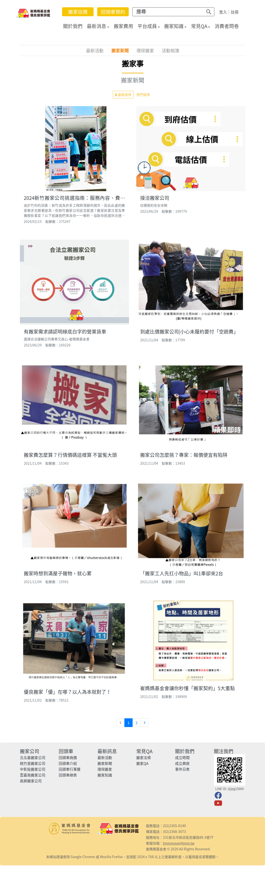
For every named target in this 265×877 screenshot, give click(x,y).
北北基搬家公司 (32, 757)
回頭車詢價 (68, 757)
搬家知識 (174, 26)
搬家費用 (123, 26)
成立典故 (182, 763)
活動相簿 (170, 50)
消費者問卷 (227, 26)
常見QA (199, 26)
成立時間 (182, 757)
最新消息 (96, 26)
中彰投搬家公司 (32, 769)
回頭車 (66, 751)
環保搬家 (145, 50)
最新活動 (95, 50)
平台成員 (147, 26)
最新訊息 (107, 751)
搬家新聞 (120, 50)
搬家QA (142, 763)
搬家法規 (143, 757)
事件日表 (182, 769)
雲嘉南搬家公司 (32, 775)
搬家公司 (29, 751)
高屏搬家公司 (31, 780)
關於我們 (72, 26)
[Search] (166, 11)
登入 (223, 12)
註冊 (235, 12)
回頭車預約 (113, 11)
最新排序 (123, 94)
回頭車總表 (68, 775)
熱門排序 (143, 94)
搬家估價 (78, 11)
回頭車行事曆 (69, 769)
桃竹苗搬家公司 (32, 763)
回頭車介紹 (68, 763)
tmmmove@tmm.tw (178, 843)
